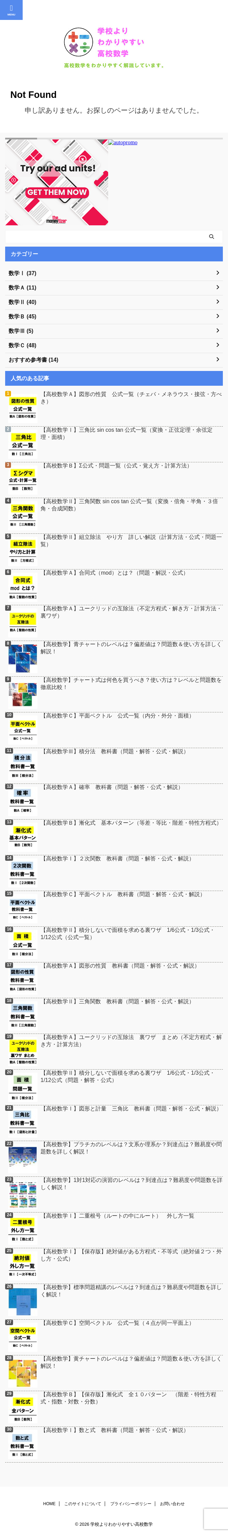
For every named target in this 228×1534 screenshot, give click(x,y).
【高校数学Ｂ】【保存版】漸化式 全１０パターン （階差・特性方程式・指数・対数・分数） (128, 1398)
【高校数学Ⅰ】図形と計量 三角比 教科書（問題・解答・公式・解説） (131, 1109)
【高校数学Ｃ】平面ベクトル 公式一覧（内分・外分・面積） (117, 716)
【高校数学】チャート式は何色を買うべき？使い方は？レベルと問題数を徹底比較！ (131, 683)
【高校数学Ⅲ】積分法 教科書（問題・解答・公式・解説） (115, 751)
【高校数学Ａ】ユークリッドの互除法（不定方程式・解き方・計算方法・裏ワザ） (131, 612)
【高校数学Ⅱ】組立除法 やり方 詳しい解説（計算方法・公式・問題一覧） (131, 540)
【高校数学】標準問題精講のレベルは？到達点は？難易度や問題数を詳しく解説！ (131, 1290)
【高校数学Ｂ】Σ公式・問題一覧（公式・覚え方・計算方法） (116, 466)
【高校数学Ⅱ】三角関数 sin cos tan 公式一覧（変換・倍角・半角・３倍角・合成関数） (129, 504)
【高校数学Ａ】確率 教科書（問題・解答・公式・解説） (112, 787)
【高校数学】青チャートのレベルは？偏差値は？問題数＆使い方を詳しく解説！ (131, 647)
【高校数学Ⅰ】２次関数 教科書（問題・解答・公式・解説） (117, 858)
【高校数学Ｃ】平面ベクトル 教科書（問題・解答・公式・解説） (123, 894)
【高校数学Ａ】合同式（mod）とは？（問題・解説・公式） (115, 573)
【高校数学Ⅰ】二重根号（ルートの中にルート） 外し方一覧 (117, 1216)
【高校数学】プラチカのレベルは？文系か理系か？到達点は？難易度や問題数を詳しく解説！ (131, 1147)
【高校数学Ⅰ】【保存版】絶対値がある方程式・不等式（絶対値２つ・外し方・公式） (131, 1255)
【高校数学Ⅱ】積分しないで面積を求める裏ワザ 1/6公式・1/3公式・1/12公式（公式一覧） (128, 933)
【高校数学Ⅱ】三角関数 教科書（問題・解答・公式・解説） (117, 1001)
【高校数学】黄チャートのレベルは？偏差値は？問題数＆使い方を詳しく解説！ (131, 1362)
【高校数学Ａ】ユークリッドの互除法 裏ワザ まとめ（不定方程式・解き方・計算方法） (131, 1040)
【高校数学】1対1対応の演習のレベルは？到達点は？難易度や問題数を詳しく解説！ (132, 1183)
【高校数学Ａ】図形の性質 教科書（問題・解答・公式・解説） (120, 966)
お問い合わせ (172, 1503)
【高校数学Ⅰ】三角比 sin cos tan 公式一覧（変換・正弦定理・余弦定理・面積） (127, 433)
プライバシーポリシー (130, 1503)
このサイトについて (82, 1503)
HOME (49, 1503)
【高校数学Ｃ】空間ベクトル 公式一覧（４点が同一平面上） (117, 1323)
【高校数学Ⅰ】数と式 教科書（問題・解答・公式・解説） (115, 1430)
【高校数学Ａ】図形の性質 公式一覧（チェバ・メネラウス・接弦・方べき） (131, 397)
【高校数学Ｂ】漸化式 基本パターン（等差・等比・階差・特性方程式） (131, 823)
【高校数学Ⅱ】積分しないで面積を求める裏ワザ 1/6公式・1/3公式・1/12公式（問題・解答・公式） (128, 1076)
